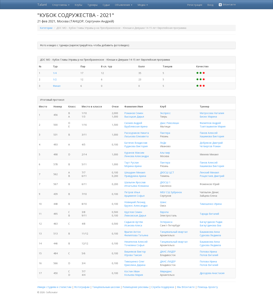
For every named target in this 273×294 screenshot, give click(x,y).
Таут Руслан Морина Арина (133, 164)
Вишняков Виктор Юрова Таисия (135, 253)
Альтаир (165, 152)
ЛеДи (163, 142)
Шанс (163, 202)
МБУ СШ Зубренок (171, 192)
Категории (46, 28)
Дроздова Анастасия (212, 273)
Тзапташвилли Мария (212, 126)
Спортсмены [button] (60, 4)
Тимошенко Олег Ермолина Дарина (134, 263)
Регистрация (194, 4)
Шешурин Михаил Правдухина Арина (135, 174)
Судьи (106, 4)
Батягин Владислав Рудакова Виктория (136, 144)
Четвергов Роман (210, 146)
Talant (42, 4)
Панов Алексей (208, 133)
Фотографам (81, 287)
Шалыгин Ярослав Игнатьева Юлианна (136, 184)
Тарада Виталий (209, 213)
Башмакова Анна (210, 231)
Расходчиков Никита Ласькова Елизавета (136, 134)
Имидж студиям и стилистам (54, 287)
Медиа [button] (143, 4)
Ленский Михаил (209, 172)
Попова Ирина (208, 251)
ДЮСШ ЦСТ (167, 172)
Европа (164, 212)
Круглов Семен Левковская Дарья (135, 213)
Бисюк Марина (208, 116)
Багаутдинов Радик (211, 222)
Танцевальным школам (106, 287)
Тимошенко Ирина (211, 203)
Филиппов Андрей (210, 123)
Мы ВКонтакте (186, 287)
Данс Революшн (169, 123)
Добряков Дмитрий (211, 142)
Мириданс (166, 271)
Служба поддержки (162, 287)
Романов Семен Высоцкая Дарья (134, 114)
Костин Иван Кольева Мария (133, 273)
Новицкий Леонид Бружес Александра (135, 203)
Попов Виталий (209, 255)
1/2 (55, 79)
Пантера (165, 133)
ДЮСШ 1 (165, 182)
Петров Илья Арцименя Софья (134, 194)
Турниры (92, 4)
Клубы (78, 4)
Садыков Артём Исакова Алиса (133, 223)
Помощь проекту (207, 287)
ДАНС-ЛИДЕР (168, 251)
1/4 (55, 73)
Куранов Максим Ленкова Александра (136, 154)
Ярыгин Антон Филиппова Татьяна (136, 233)
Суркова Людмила (210, 235)
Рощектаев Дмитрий (212, 176)
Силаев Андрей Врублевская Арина (135, 124)
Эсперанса (166, 222)
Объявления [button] (123, 4)
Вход (210, 4)
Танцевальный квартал (174, 231)
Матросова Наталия (212, 113)
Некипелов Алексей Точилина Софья (135, 243)
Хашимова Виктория (212, 136)
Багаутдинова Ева (210, 225)
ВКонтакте (227, 4)
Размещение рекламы (136, 287)
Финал (56, 85)
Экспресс (165, 113)
